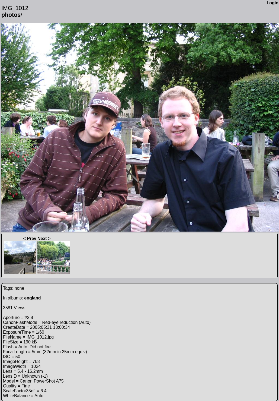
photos (11, 15)
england (32, 298)
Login (272, 3)
